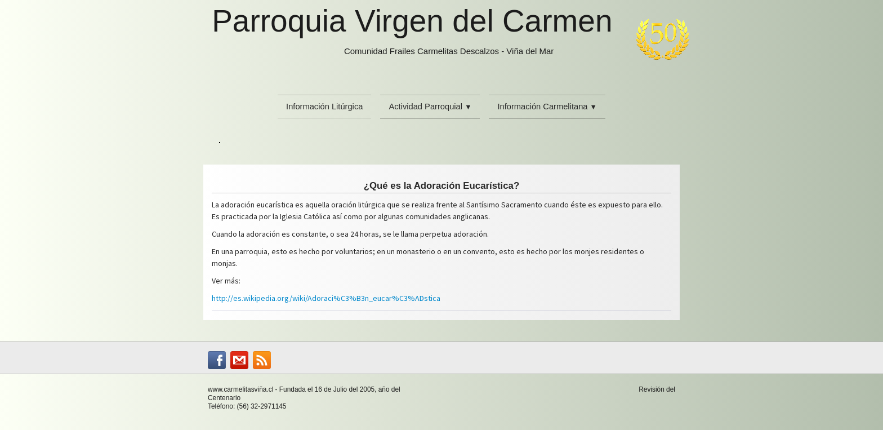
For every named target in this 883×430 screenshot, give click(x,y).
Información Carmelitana (546, 106)
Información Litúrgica (324, 106)
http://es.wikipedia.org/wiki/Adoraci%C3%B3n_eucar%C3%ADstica (326, 298)
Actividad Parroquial (430, 106)
